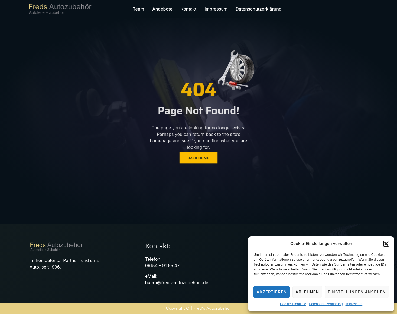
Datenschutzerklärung (326, 304)
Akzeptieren (271, 292)
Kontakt (189, 9)
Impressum (354, 304)
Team (138, 9)
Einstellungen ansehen (357, 292)
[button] (386, 243)
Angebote (162, 9)
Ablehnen (307, 292)
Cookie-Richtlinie (293, 304)
